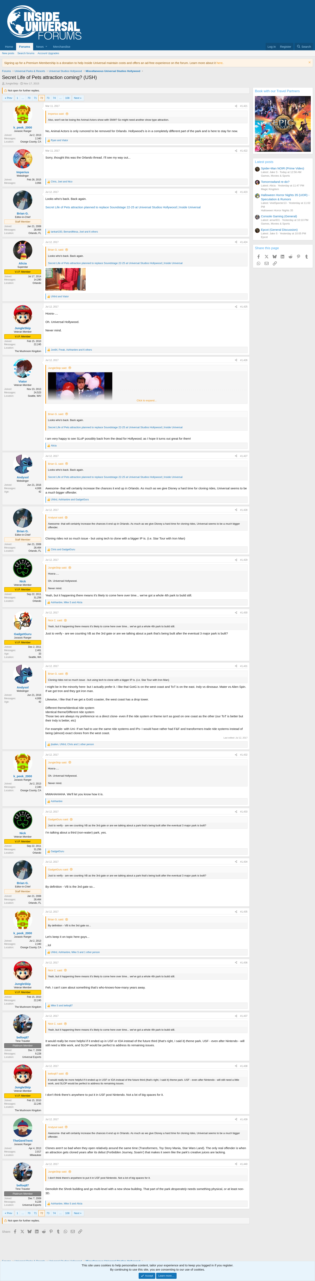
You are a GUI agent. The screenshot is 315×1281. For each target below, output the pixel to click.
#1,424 (244, 242)
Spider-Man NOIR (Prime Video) (282, 168)
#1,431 (244, 666)
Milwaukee (35, 1155)
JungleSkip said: (57, 367)
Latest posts (264, 162)
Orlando (37, 283)
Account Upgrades (48, 53)
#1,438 (244, 1066)
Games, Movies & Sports (275, 175)
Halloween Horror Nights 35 (277, 210)
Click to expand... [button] (147, 400)
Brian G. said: (56, 249)
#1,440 (244, 1164)
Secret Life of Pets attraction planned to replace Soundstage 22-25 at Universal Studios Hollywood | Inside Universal (123, 207)
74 (54, 97)
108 (67, 97)
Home (9, 46)
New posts (8, 53)
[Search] (304, 46)
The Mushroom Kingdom (28, 351)
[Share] (236, 106)
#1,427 (244, 456)
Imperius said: (56, 113)
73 (47, 97)
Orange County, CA (30, 141)
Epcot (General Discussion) (279, 229)
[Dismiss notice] (309, 63)
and (59, 140)
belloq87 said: (56, 1073)
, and (61, 181)
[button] (41, 46)
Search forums (26, 53)
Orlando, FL (35, 233)
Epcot (264, 237)
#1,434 (244, 861)
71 (35, 97)
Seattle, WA (35, 657)
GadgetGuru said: (58, 819)
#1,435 (244, 911)
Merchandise (61, 46)
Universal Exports (31, 1057)
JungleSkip (11, 83)
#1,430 (244, 612)
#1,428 (244, 510)
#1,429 (244, 560)
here (220, 63)
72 (41, 97)
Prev (9, 97)
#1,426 (244, 360)
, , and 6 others (74, 231)
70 (29, 97)
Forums (24, 46)
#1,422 (244, 150)
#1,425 (244, 306)
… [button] (22, 97)
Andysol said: (55, 517)
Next (76, 97)
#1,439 (244, 1119)
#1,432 (244, 754)
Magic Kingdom (270, 189)
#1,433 (244, 811)
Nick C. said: (55, 620)
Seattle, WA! (34, 396)
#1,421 (244, 106)
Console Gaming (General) (279, 216)
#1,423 (244, 192)
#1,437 (244, 1016)
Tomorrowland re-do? (275, 181)
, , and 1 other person (72, 744)
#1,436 (244, 962)
